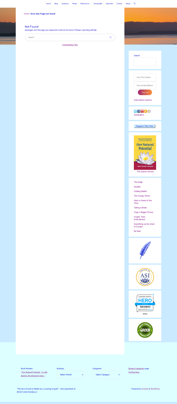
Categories (97, 370)
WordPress (155, 391)
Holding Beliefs (140, 192)
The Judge (138, 183)
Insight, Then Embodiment (139, 219)
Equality (137, 187)
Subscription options (143, 101)
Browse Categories (136, 370)
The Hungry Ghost (142, 197)
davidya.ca (145, 305)
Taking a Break (140, 208)
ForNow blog (134, 374)
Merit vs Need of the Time (143, 203)
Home (27, 14)
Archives (60, 370)
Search (137, 56)
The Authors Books (145, 172)
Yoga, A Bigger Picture (143, 213)
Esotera (144, 391)
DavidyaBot (139, 116)
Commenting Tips (70, 45)
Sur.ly (150, 310)
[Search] (134, 4)
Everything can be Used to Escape (144, 226)
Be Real (137, 232)
